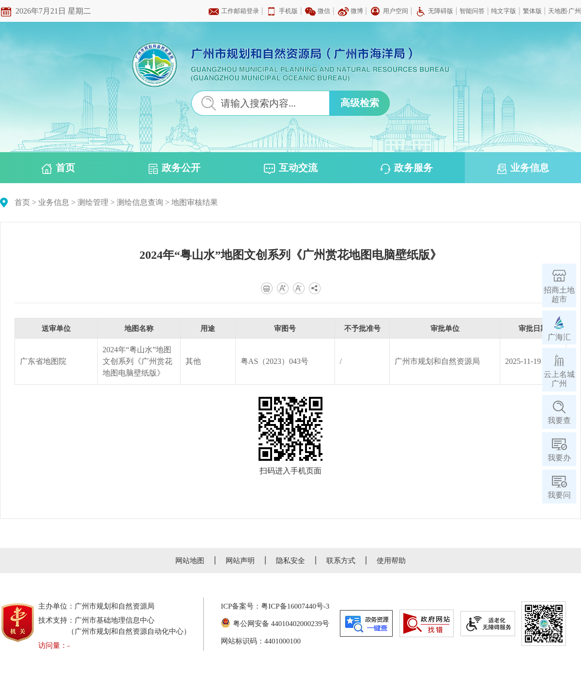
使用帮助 (391, 561)
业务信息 (523, 168)
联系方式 (340, 561)
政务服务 (407, 168)
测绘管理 (92, 202)
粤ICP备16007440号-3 (295, 606)
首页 (58, 168)
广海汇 (559, 337)
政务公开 (174, 168)
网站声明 (240, 561)
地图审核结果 (194, 202)
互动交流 (291, 168)
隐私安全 (290, 561)
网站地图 (189, 561)
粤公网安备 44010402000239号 (275, 623)
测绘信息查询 (140, 202)
